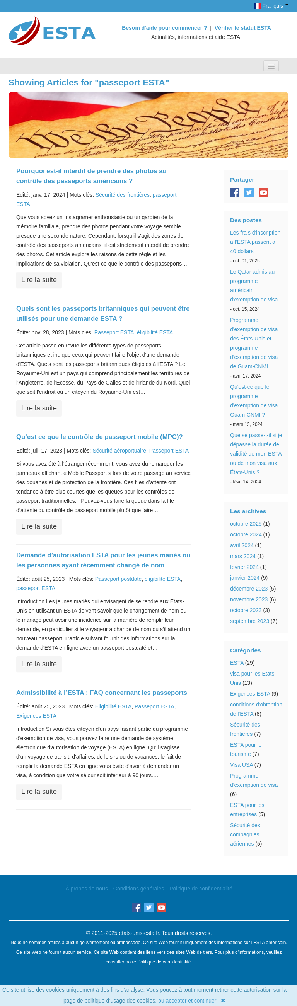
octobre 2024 (246, 534)
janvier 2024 (244, 578)
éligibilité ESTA (155, 332)
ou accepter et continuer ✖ (191, 1000)
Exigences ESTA (36, 716)
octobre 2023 (246, 610)
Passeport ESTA (114, 332)
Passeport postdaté (118, 579)
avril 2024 (242, 545)
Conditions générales (138, 888)
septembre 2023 (249, 621)
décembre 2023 (249, 589)
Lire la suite (39, 280)
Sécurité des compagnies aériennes (245, 834)
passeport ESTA (35, 588)
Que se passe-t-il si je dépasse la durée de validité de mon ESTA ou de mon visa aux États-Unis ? (256, 453)
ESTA (237, 663)
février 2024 (244, 567)
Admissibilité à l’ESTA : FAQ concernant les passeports (101, 692)
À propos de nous (86, 888)
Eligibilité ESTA (113, 706)
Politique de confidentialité (200, 888)
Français (271, 6)
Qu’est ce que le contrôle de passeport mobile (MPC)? (99, 437)
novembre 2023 (249, 599)
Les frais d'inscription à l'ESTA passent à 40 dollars (255, 242)
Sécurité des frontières (123, 195)
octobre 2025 (246, 524)
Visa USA (241, 765)
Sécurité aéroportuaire (119, 451)
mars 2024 (243, 556)
